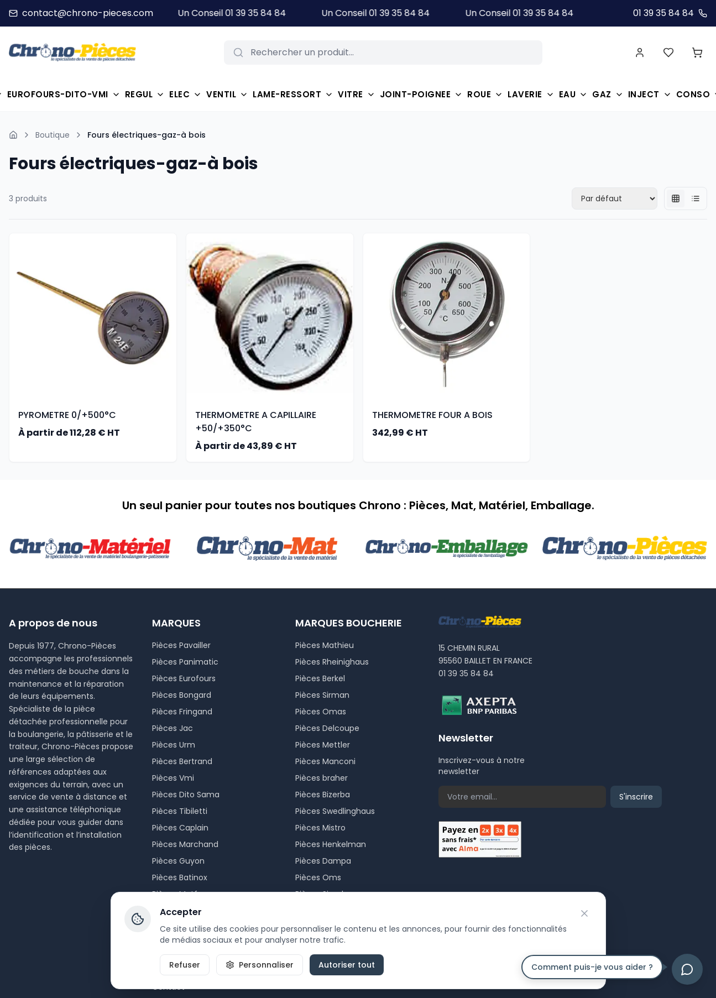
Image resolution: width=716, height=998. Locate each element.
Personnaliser (260, 964)
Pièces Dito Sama (185, 794)
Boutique (52, 134)
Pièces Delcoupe (327, 728)
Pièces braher (321, 777)
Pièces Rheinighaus (332, 661)
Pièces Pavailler (181, 645)
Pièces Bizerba (322, 794)
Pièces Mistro (320, 827)
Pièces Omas (320, 711)
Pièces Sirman (322, 695)
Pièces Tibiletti (179, 811)
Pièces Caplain (180, 827)
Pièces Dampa (323, 860)
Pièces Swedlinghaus (335, 811)
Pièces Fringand (182, 711)
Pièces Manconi (325, 761)
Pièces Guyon (178, 860)
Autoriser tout (346, 964)
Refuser (184, 964)
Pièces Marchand (185, 844)
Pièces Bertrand (182, 761)
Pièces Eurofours (184, 678)
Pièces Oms (318, 877)
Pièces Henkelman (330, 844)
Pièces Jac (172, 728)
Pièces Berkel (320, 678)
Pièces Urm (173, 744)
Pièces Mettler (322, 744)
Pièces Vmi (173, 777)
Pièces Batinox (179, 877)
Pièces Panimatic (185, 661)
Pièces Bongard (181, 695)
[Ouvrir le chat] (687, 969)
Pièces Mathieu (324, 645)
